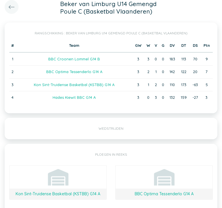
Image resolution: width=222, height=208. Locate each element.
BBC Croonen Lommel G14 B (74, 59)
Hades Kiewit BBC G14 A (74, 97)
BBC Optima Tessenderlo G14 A (74, 71)
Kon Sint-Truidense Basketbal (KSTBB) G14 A (74, 84)
